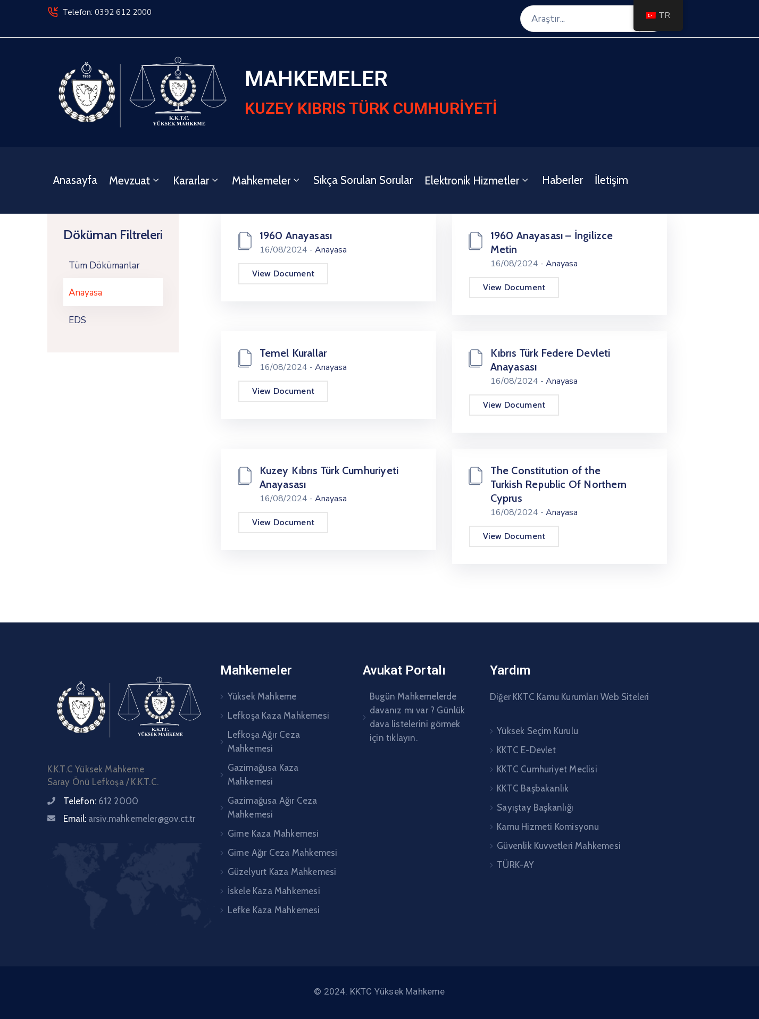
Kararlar (196, 180)
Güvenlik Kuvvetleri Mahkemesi (559, 845)
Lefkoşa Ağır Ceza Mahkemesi (264, 741)
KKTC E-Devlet (526, 750)
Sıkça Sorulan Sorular (363, 180)
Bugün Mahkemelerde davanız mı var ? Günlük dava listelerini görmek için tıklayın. (417, 717)
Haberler (562, 180)
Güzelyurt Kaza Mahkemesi (282, 871)
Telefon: (101, 801)
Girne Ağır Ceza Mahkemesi (283, 852)
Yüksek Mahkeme (262, 696)
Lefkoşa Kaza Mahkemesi (278, 715)
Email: (129, 818)
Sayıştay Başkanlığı (535, 807)
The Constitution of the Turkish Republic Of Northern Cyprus (558, 484)
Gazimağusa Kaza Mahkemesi (263, 774)
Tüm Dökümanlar (104, 265)
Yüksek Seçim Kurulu (537, 731)
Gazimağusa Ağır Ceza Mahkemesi (273, 807)
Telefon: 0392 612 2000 (107, 12)
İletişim (611, 180)
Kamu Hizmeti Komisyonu (548, 826)
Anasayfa (75, 180)
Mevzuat (135, 180)
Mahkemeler (267, 180)
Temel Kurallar (293, 353)
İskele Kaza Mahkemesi (274, 891)
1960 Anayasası (296, 235)
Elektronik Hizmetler (477, 180)
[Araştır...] (580, 18)
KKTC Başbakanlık (533, 788)
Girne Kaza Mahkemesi (273, 833)
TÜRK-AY (515, 865)
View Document (283, 273)
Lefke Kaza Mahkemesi (274, 910)
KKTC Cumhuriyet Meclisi (547, 769)
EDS (77, 320)
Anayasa (85, 293)
